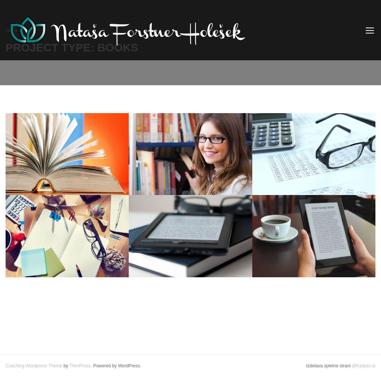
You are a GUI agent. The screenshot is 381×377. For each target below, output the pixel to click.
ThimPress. (80, 365)
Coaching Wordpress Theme (34, 365)
